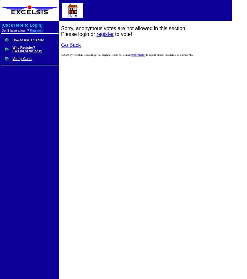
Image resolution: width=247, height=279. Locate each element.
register (105, 34)
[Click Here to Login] (22, 25)
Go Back (71, 45)
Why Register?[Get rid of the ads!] (27, 49)
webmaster (138, 54)
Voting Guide (22, 59)
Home (73, 14)
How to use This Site (28, 40)
